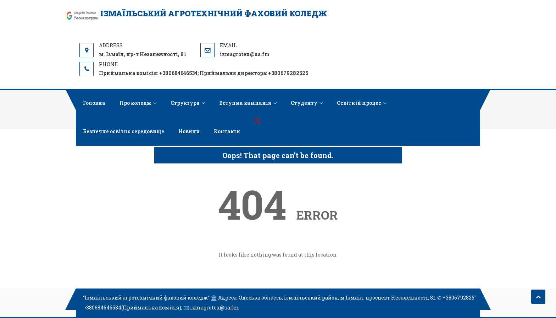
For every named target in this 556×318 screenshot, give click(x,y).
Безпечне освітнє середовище (123, 131)
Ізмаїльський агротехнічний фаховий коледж (213, 13)
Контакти (227, 131)
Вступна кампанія (245, 102)
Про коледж (135, 102)
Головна (94, 102)
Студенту (304, 102)
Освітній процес (359, 102)
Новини (189, 131)
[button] (257, 121)
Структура (185, 102)
